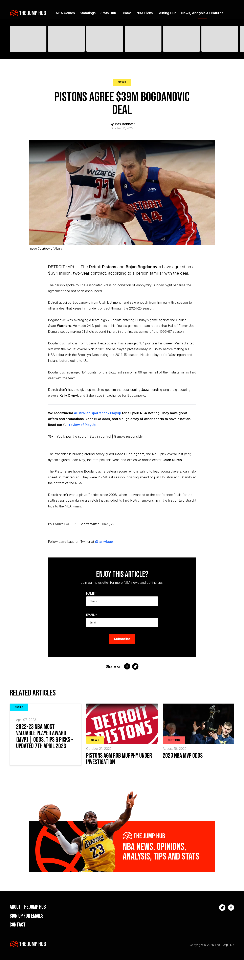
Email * (91, 614)
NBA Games (65, 13)
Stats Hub (108, 13)
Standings (88, 13)
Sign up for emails (26, 916)
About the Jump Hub (28, 907)
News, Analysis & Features (202, 13)
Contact (18, 924)
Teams (126, 13)
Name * (91, 593)
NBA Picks (144, 13)
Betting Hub (167, 13)
